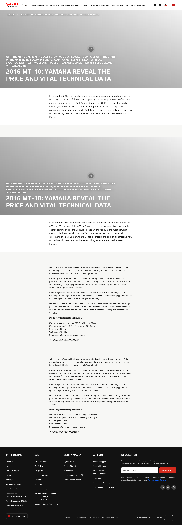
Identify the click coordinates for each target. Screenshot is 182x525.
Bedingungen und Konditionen (169, 517)
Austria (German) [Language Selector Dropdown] (16, 516)
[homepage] (12, 5)
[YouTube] (162, 487)
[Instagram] (173, 487)
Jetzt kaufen (138, 5)
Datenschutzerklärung (145, 517)
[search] (150, 5)
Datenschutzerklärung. (156, 480)
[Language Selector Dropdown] (173, 5)
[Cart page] (160, 5)
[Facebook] (168, 487)
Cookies (159, 517)
